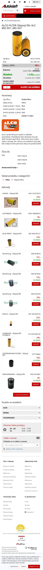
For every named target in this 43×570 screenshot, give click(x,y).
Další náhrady (21, 395)
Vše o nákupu (8, 461)
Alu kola (5, 505)
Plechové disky (7, 512)
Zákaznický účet (31, 461)
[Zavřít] (40, 557)
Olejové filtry (19, 180)
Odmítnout (14, 567)
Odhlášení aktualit (30, 487)
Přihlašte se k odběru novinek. (15, 441)
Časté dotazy (7, 484)
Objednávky (28, 473)
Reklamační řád (8, 480)
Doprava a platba (8, 466)
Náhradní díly (7, 501)
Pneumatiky (7, 508)
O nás (26, 501)
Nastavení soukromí (31, 491)
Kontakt (27, 505)
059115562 (22, 164)
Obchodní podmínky (9, 477)
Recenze (27, 508)
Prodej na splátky (8, 470)
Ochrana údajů (8, 487)
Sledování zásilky (30, 477)
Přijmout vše (34, 567)
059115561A (22, 156)
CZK (36, 2)
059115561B (22, 160)
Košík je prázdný (35, 11)
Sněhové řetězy (8, 516)
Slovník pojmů (7, 519)
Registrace (28, 466)
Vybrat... (24, 567)
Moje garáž (28, 484)
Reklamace (6, 473)
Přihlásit (27, 470)
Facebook (30, 512)
